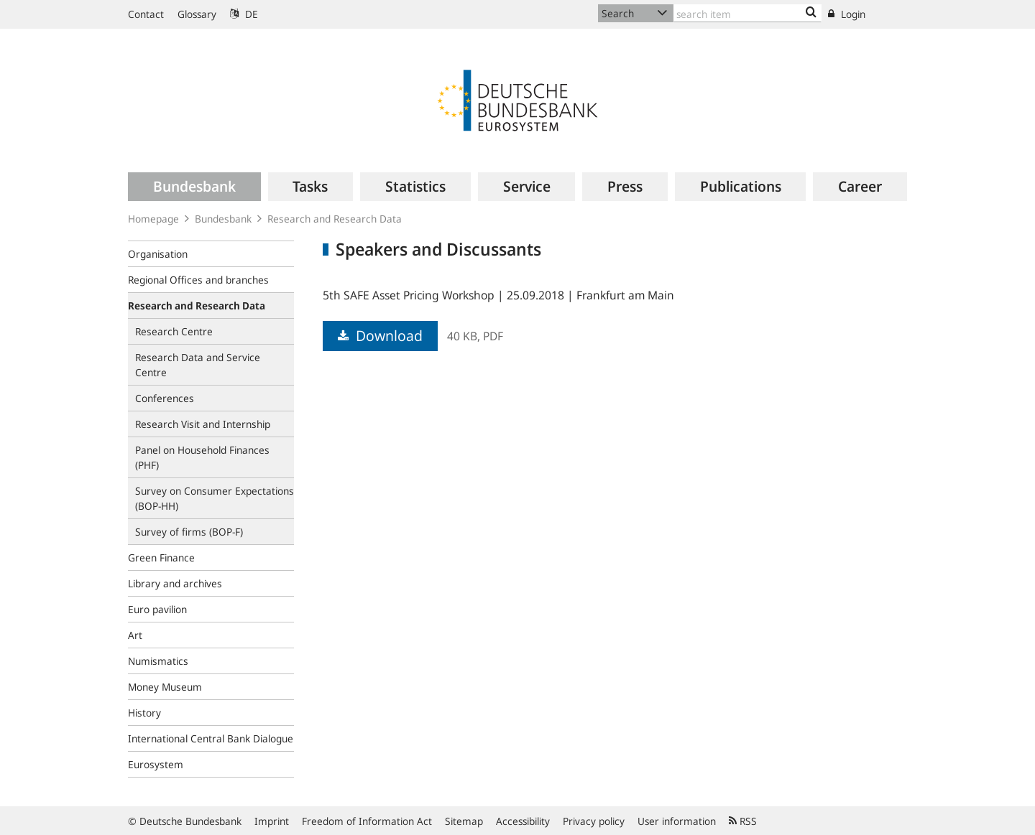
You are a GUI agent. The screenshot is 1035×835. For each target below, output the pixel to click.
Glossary (197, 14)
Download (380, 335)
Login (846, 14)
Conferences (164, 398)
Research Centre (174, 331)
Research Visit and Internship (202, 424)
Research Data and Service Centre (197, 364)
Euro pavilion (157, 609)
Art (135, 635)
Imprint (271, 821)
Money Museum (165, 687)
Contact (146, 14)
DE (244, 14)
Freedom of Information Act (367, 821)
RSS (743, 821)
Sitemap (464, 821)
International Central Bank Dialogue (210, 738)
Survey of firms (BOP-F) (189, 531)
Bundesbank (223, 218)
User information (677, 821)
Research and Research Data (334, 218)
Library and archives (175, 583)
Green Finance (161, 557)
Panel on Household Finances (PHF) (202, 457)
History (144, 712)
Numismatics (158, 661)
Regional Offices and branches (198, 279)
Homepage (153, 218)
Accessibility (523, 821)
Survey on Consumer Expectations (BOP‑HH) (214, 498)
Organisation (158, 254)
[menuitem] (194, 186)
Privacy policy (594, 821)
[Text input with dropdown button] (747, 13)
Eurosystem (155, 764)
